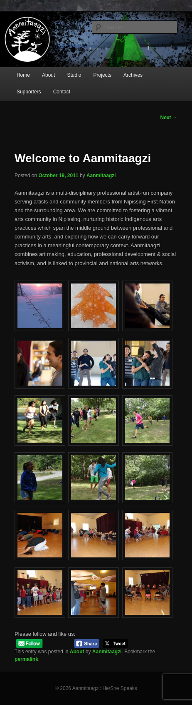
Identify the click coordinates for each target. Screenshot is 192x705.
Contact (61, 92)
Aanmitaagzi (101, 175)
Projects (102, 75)
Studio (74, 75)
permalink (26, 659)
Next (168, 117)
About (48, 75)
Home (23, 75)
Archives (133, 75)
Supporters (29, 92)
